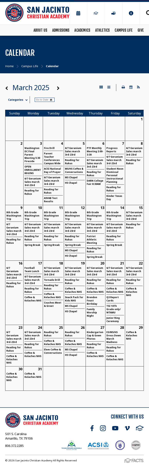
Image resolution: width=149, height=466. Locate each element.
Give (141, 30)
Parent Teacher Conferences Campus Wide (52, 158)
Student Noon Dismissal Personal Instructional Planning (114, 175)
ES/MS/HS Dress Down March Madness (113, 337)
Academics (82, 30)
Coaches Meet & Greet (52, 304)
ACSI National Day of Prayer (52, 170)
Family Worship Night (92, 312)
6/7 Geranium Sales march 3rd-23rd (32, 182)
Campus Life (124, 30)
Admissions (61, 30)
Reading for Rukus (31, 192)
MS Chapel (71, 177)
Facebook (92, 428)
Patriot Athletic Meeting (92, 239)
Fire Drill (49, 148)
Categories (18, 99)
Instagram (103, 428)
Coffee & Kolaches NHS (32, 299)
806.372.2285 (14, 446)
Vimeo (127, 428)
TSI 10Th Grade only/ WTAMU (113, 309)
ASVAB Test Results (50, 199)
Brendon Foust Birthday (92, 300)
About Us (40, 30)
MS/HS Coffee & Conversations (74, 170)
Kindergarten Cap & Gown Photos (95, 335)
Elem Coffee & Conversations (53, 351)
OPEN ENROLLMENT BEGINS (32, 170)
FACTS (140, 428)
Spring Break (32, 245)
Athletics (102, 30)
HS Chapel (71, 182)
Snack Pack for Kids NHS (74, 299)
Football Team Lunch (31, 269)
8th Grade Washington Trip (13, 216)
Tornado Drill (52, 280)
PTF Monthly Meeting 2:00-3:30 (95, 151)
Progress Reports (112, 149)
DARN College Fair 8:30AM (95, 182)
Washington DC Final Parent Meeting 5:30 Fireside (32, 154)
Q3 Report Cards (112, 299)
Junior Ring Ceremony (113, 319)
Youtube (115, 428)
